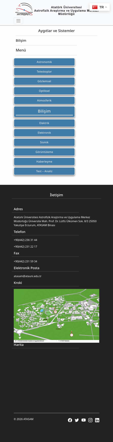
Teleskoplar (44, 71)
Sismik (44, 142)
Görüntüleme (44, 152)
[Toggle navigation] (18, 20)
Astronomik (44, 62)
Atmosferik (44, 100)
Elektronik (44, 132)
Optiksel (44, 91)
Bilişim (44, 111)
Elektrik (44, 123)
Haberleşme (44, 161)
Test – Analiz (44, 171)
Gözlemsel (44, 81)
